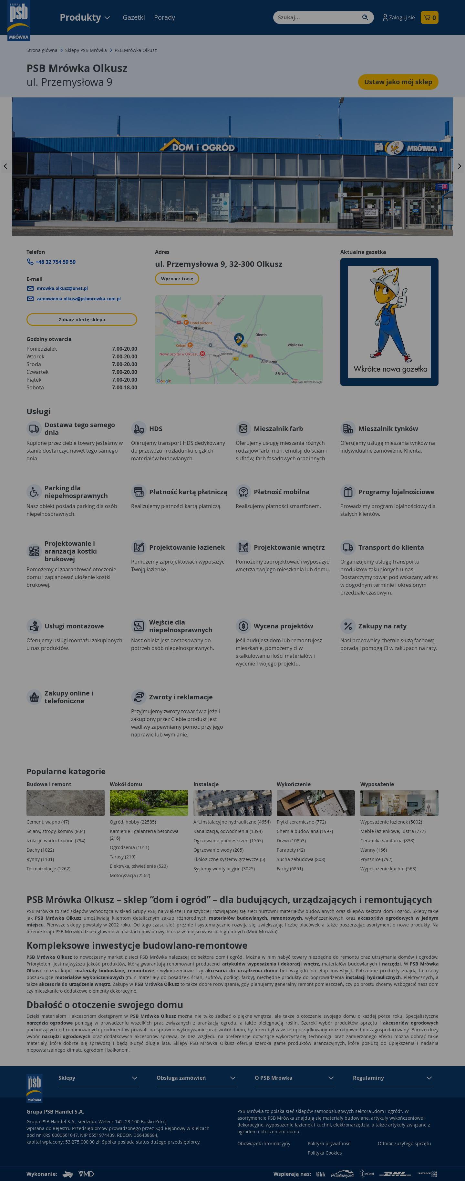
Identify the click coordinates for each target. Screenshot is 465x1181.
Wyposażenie (377, 784)
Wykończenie (294, 784)
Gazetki (134, 17)
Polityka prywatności (330, 1143)
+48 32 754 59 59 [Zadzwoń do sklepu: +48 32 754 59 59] (56, 261)
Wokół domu (126, 784)
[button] (398, 17)
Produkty (85, 17)
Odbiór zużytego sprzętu (404, 1143)
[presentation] (6, 166)
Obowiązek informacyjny (263, 1143)
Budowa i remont (48, 784)
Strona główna (41, 50)
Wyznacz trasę (177, 278)
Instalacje (206, 784)
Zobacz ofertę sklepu (82, 319)
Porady (164, 17)
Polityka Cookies (325, 1153)
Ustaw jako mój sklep (398, 81)
